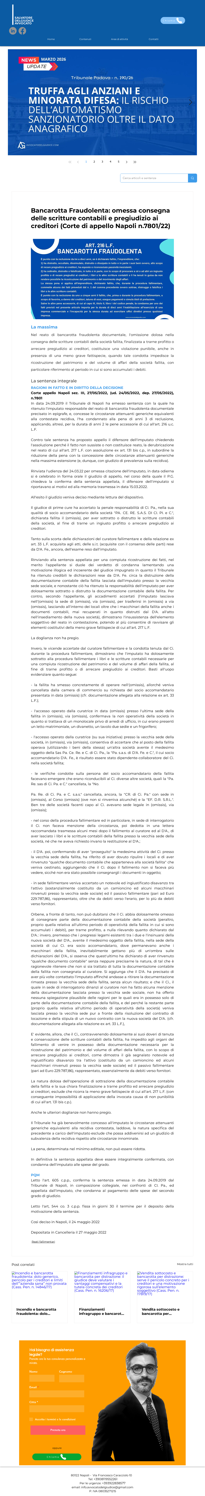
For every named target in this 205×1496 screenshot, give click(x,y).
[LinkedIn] (13, 31)
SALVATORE (23, 18)
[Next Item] (190, 102)
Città (32, 1402)
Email (33, 1387)
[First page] (69, 162)
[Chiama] (173, 20)
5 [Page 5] (118, 161)
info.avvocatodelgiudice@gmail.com (107, 1487)
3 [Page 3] (102, 161)
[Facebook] (22, 31)
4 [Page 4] (110, 161)
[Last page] (134, 162)
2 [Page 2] (94, 161)
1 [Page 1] (86, 161)
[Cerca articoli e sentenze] (151, 178)
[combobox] (56, 1408)
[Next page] (126, 162)
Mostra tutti (185, 1264)
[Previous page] (78, 162)
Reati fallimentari (43, 1241)
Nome (33, 1371)
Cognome (65, 1371)
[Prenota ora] (58, 1430)
